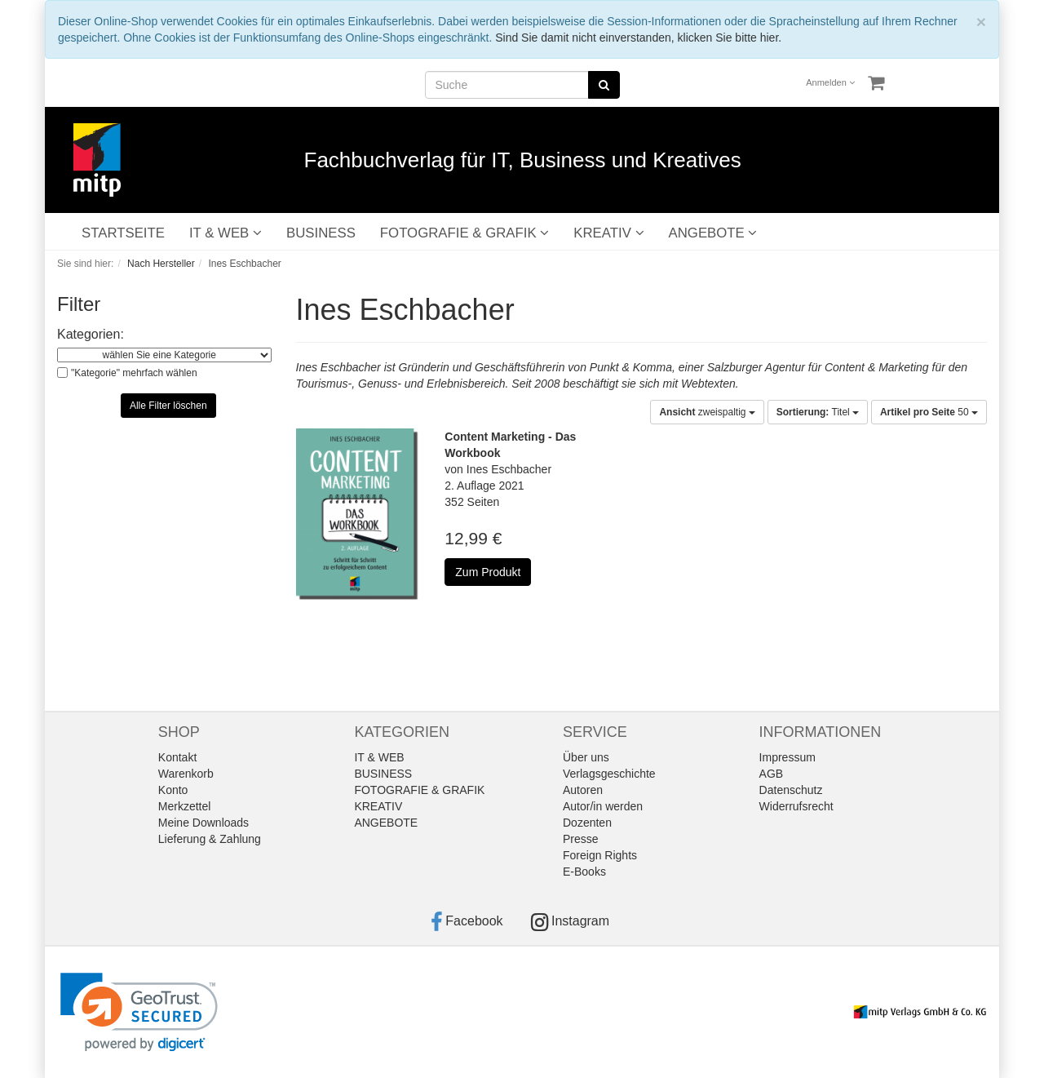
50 (929, 412)
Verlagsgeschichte (609, 773)
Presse (581, 838)
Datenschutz (791, 789)
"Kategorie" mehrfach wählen (134, 373)
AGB (771, 773)
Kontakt (177, 757)
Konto (173, 789)
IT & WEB (225, 233)
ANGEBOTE (713, 233)
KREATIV (608, 233)
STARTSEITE (123, 233)
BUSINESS (321, 233)
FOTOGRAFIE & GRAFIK (464, 233)
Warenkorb (186, 773)
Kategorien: (90, 334)
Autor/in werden (603, 806)
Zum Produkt (487, 572)
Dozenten (587, 822)
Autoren (583, 789)
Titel (817, 412)
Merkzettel (184, 806)
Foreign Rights (600, 855)
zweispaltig (706, 412)
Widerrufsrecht (796, 806)
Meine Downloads (203, 822)
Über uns (586, 757)
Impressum (787, 757)
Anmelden (830, 82)
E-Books (584, 871)
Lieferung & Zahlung (209, 838)
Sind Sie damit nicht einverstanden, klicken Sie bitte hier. (638, 37)
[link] (139, 1012)
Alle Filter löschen (168, 405)
